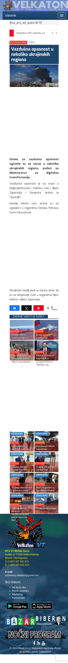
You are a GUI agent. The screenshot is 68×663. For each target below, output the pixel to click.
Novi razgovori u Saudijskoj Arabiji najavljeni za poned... (45, 492)
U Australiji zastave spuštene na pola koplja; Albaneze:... (21, 451)
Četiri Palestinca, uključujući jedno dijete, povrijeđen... (22, 358)
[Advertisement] (34, 121)
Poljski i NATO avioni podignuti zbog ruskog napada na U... (20, 339)
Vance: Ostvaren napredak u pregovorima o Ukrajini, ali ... (45, 360)
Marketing (17, 594)
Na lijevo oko (19, 587)
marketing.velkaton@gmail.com (22, 575)
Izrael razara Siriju (46, 508)
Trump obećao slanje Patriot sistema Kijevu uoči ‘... (22, 471)
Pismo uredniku (20, 590)
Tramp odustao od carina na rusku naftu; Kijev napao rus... (22, 492)
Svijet (31, 42)
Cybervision (45, 651)
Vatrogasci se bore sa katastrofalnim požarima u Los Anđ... (20, 514)
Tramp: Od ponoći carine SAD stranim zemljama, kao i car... (46, 471)
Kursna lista (18, 597)
